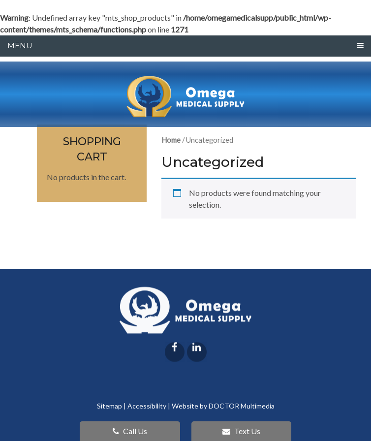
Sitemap (109, 406)
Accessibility (146, 406)
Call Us (130, 431)
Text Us (241, 431)
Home (171, 139)
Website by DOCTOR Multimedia (223, 406)
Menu (19, 45)
